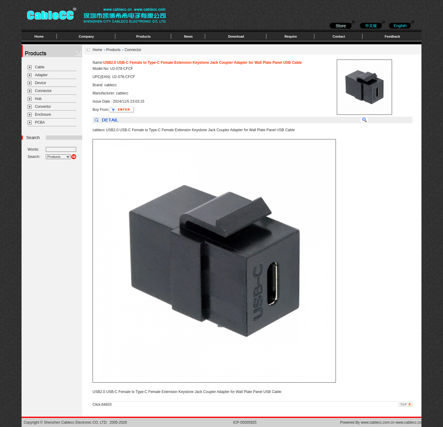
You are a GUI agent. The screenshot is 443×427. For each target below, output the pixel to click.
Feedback (392, 36)
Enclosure (43, 114)
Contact (339, 36)
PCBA (40, 122)
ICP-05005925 (244, 422)
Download (236, 36)
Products (143, 36)
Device (40, 83)
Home (39, 36)
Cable (39, 67)
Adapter (41, 75)
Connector (43, 91)
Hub (38, 99)
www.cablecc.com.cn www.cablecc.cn (391, 422)
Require (291, 36)
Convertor (43, 106)
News (188, 36)
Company (86, 36)
